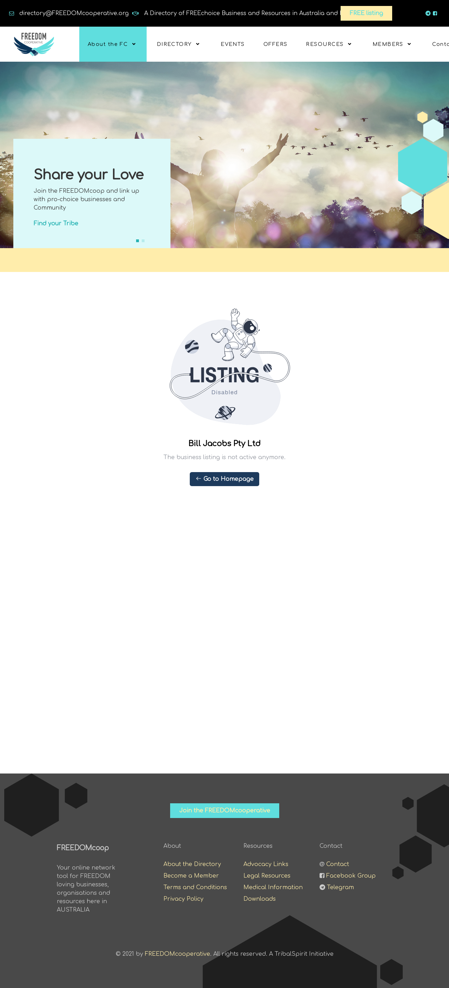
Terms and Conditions (195, 887)
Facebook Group (351, 876)
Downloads (259, 899)
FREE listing (366, 13)
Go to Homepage (224, 478)
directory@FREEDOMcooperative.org (74, 13)
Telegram (340, 887)
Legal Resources (266, 876)
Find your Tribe (56, 223)
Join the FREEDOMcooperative (224, 811)
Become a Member (191, 876)
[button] (137, 240)
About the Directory (192, 864)
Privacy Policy (183, 899)
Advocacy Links (265, 864)
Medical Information (273, 887)
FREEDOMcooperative (177, 954)
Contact (337, 864)
